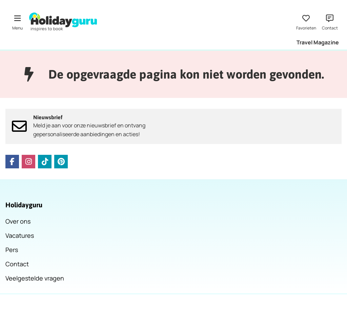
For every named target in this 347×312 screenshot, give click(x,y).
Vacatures (19, 235)
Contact (17, 264)
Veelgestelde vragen (34, 278)
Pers (11, 250)
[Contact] (330, 22)
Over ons (17, 221)
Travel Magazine (318, 42)
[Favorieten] (306, 22)
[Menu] (17, 22)
